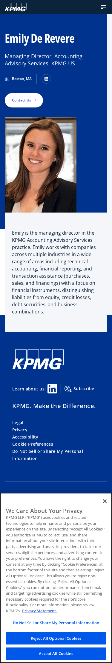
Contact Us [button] (21, 100)
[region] (56, 578)
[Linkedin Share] (52, 388)
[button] (103, 7)
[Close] (104, 501)
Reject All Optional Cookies (56, 638)
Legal (17, 422)
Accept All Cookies (56, 653)
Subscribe (79, 389)
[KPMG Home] (16, 7)
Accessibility (25, 437)
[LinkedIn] (46, 79)
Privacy (19, 430)
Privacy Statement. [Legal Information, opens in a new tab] (39, 610)
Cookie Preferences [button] (32, 444)
